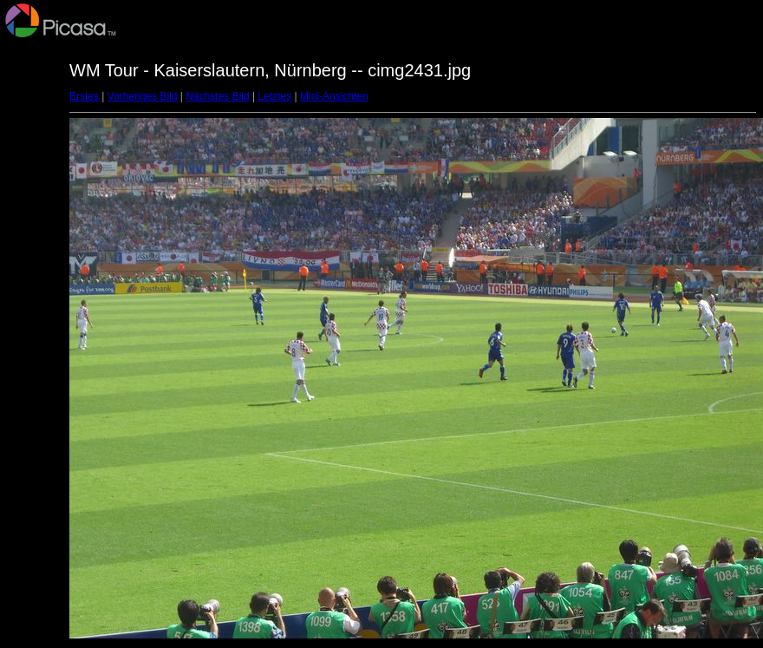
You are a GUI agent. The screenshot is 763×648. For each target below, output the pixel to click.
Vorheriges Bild (143, 96)
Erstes (84, 96)
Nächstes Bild (217, 96)
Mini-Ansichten (334, 96)
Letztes (275, 96)
